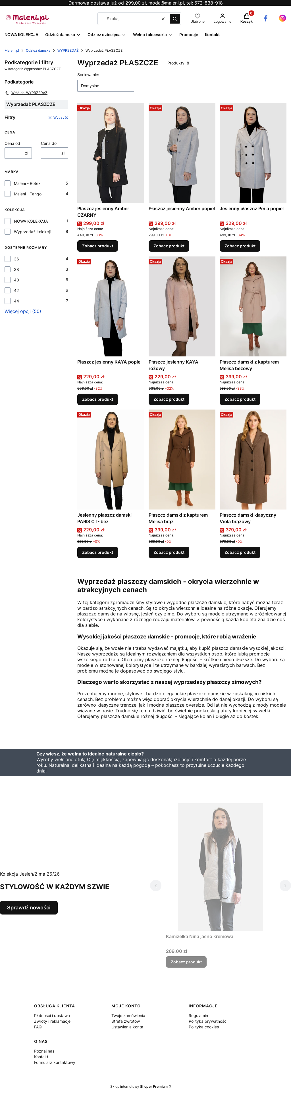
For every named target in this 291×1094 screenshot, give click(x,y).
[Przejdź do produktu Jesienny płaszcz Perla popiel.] (253, 153)
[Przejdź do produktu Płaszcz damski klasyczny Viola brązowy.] (253, 460)
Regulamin (198, 1015)
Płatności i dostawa (52, 1015)
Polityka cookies (204, 1026)
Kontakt (41, 1056)
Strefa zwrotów (125, 1021)
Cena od (12, 143)
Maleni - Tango (27, 193)
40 (16, 279)
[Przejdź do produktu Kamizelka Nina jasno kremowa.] (220, 867)
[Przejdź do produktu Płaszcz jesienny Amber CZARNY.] (110, 153)
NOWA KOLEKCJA (31, 221)
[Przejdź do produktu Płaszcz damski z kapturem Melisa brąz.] (182, 460)
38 (16, 269)
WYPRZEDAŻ (68, 50)
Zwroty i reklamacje (52, 1021)
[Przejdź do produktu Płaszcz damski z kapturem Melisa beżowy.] (253, 306)
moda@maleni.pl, (166, 3)
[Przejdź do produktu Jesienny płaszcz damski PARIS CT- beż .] (110, 460)
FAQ (38, 1026)
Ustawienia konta (127, 1026)
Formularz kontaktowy (54, 1062)
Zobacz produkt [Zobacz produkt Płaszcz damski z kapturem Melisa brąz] (168, 552)
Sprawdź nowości (29, 908)
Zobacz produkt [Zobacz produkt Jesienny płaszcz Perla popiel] (240, 246)
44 (16, 300)
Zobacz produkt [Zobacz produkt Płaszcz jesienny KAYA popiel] (97, 399)
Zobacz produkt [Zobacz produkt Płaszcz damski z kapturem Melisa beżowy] (240, 399)
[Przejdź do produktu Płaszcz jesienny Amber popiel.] (182, 153)
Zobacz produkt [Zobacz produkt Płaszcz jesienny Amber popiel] (168, 246)
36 (16, 258)
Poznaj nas (44, 1051)
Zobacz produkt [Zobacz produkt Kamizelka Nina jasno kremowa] (186, 961)
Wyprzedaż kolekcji (32, 231)
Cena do (49, 143)
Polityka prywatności (208, 1021)
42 (16, 290)
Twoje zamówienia (128, 1015)
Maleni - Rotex (27, 183)
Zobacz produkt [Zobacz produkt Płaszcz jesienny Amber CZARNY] (97, 246)
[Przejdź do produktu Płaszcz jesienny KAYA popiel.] (110, 306)
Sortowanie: (88, 74)
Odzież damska (38, 50)
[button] (175, 19)
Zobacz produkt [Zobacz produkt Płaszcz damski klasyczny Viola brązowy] (240, 552)
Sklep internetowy (139, 1086)
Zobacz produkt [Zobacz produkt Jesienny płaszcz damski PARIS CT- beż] (97, 552)
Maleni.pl (12, 50)
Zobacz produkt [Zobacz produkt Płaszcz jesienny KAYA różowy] (168, 399)
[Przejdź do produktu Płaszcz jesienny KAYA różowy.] (182, 306)
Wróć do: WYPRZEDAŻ (26, 93)
